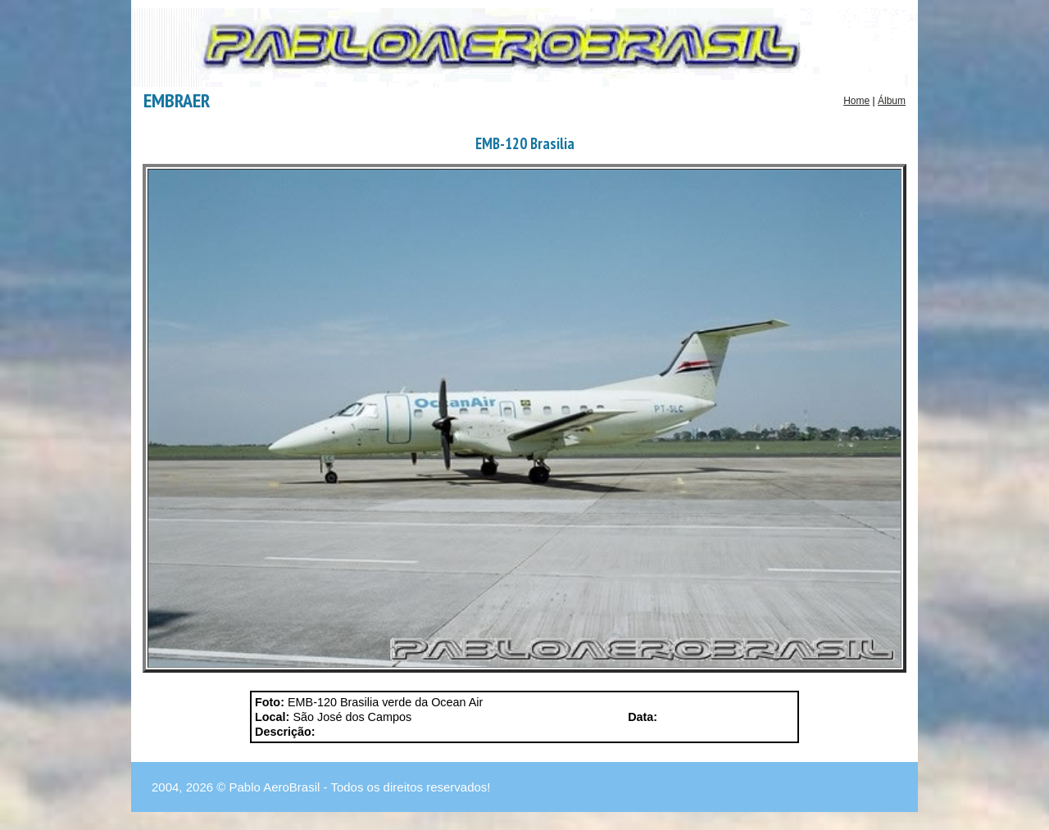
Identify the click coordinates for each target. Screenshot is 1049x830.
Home (856, 101)
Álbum (892, 101)
